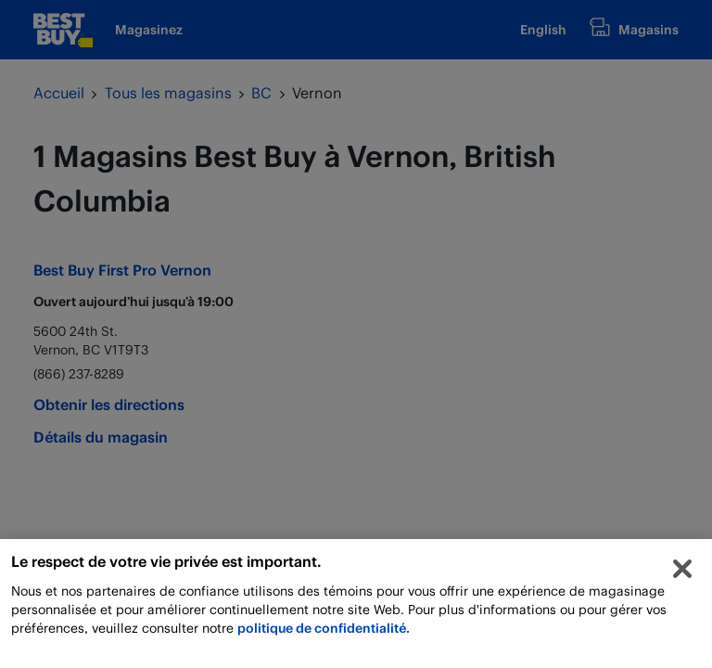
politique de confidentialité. (323, 630)
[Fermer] (682, 571)
